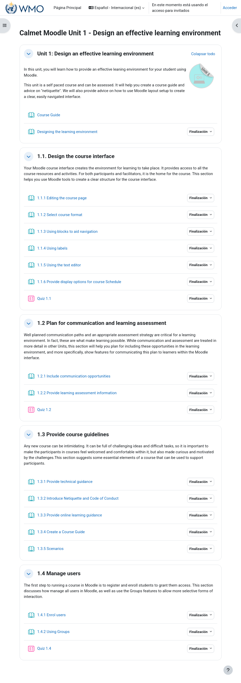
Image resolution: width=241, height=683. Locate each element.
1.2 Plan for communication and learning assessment (101, 323)
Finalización (199, 132)
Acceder (230, 7)
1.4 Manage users (59, 573)
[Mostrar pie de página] (228, 670)
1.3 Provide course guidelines (73, 434)
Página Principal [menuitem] (67, 7)
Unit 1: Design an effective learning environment (95, 54)
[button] (116, 7)
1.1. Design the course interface (76, 156)
